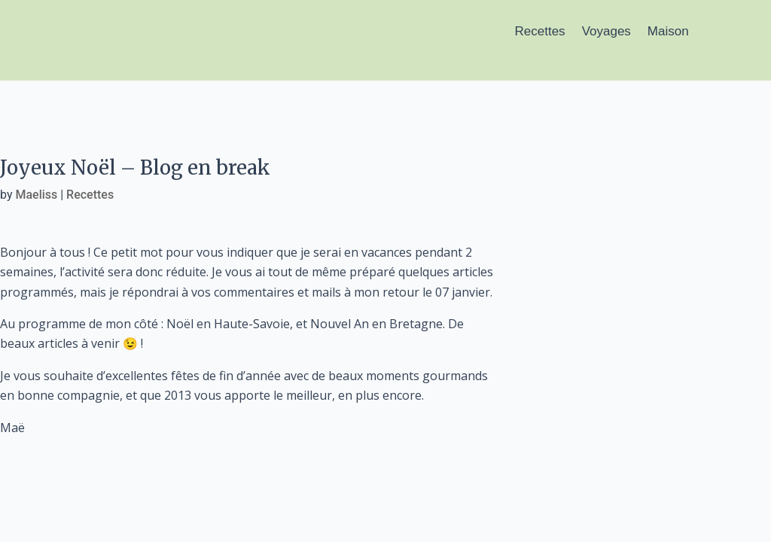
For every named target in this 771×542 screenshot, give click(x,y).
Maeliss (36, 194)
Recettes (540, 31)
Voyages (606, 31)
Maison (668, 31)
